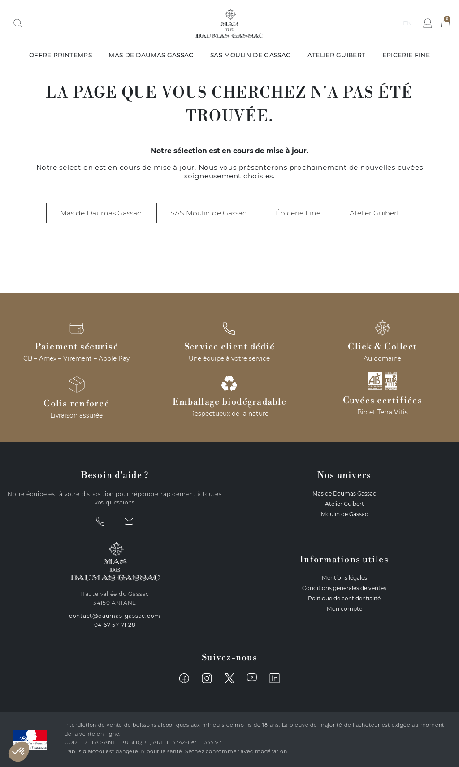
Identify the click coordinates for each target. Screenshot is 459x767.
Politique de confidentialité (344, 598)
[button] (17, 23)
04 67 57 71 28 (115, 624)
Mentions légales (344, 577)
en (407, 22)
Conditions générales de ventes (344, 588)
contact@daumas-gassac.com (115, 615)
